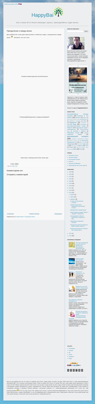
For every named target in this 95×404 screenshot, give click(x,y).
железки (69, 119)
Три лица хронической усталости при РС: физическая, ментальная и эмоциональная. (82, 245)
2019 (70, 183)
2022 (70, 176)
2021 (70, 178)
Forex (86, 145)
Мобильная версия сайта (11, 4)
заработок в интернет (75, 121)
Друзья (85, 117)
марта (72, 196)
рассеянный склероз (77, 136)
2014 (70, 192)
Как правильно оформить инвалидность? (76, 300)
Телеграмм (72, 348)
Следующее (10, 213)
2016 (70, 190)
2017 (70, 188)
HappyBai (47, 15)
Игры (84, 121)
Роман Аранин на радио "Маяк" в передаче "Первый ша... (79, 213)
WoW (81, 149)
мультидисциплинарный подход (76, 126)
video (16, 166)
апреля (72, 194)
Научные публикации (74, 163)
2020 (70, 181)
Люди (13, 166)
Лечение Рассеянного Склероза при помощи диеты (79, 229)
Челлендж (70, 144)
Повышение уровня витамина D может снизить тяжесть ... (79, 225)
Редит (70, 358)
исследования (72, 122)
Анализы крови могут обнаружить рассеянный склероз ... (77, 206)
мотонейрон (83, 124)
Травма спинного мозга (74, 140)
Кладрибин (83, 122)
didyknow (80, 145)
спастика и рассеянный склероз (80, 139)
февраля (73, 199)
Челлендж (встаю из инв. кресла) (78, 165)
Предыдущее (58, 213)
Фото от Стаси (83, 142)
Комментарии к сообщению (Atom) (25, 216)
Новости (70, 127)
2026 (70, 172)
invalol (71, 147)
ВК (69, 352)
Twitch (70, 354)
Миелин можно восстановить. (80, 259)
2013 (70, 233)
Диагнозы (78, 117)
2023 (70, 174)
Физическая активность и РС (80, 272)
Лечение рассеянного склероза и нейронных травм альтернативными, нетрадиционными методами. (78, 315)
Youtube (71, 350)
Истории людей (73, 157)
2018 (70, 185)
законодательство (83, 119)
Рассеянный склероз (74, 159)
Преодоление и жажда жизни (78, 210)
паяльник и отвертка (79, 131)
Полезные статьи (73, 133)
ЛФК (68, 124)
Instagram (71, 356)
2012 (70, 235)
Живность (75, 119)
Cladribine (74, 145)
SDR (78, 147)
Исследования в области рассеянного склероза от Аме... (77, 217)
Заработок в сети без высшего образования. (82, 287)
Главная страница (34, 213)
